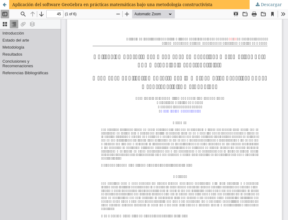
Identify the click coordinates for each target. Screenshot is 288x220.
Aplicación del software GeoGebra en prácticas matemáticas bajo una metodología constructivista (112, 4)
